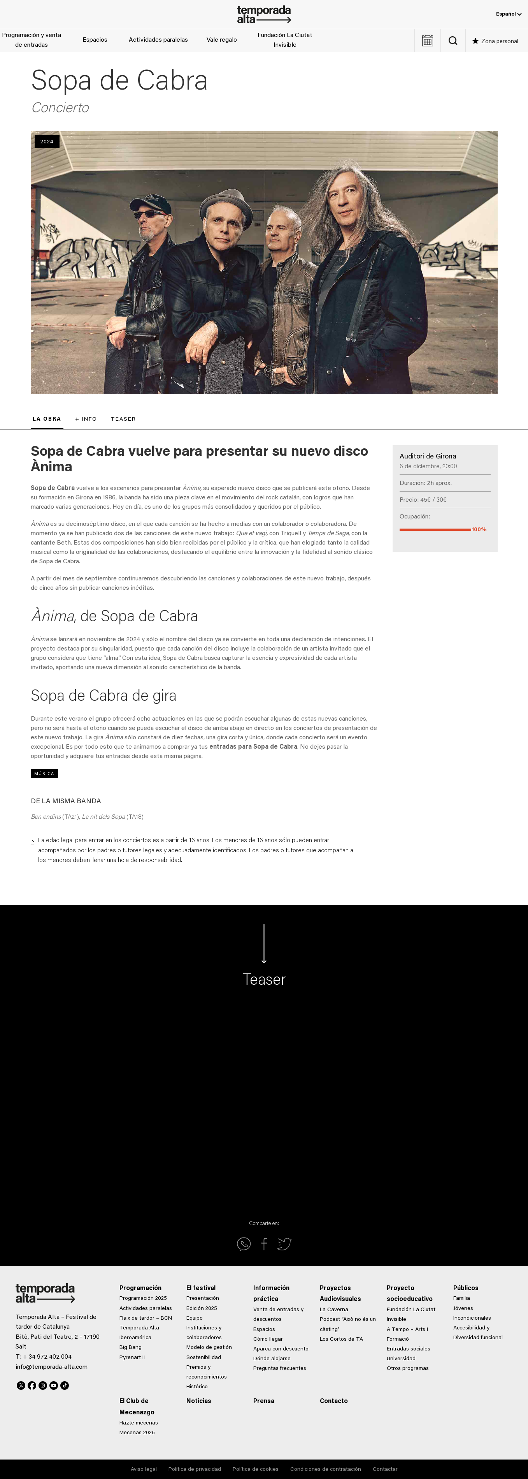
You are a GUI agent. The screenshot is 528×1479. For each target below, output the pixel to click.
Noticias (198, 1401)
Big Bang (130, 1347)
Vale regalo (222, 40)
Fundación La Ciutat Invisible (285, 40)
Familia (461, 1298)
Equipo (194, 1318)
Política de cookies (256, 1469)
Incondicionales (472, 1318)
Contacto (334, 1401)
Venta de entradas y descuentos (278, 1314)
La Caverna (334, 1310)
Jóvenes (463, 1309)
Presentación (202, 1298)
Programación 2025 (143, 1298)
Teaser (123, 419)
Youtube (53, 1384)
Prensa (263, 1401)
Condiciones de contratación (325, 1469)
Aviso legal (144, 1469)
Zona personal (499, 42)
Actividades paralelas (158, 40)
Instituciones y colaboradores (204, 1333)
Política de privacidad (194, 1469)
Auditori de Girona (428, 456)
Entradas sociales (408, 1349)
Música (44, 774)
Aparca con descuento (281, 1349)
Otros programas (408, 1368)
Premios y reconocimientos (206, 1372)
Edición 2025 (201, 1309)
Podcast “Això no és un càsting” (348, 1324)
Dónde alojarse (272, 1359)
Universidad (401, 1359)
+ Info (86, 419)
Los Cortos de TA (341, 1339)
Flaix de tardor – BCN (145, 1318)
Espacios (94, 40)
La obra (47, 419)
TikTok (64, 1384)
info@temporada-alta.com (52, 1367)
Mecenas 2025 (137, 1433)
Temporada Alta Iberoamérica (139, 1333)
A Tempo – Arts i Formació (407, 1334)
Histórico (197, 1387)
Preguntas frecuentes (279, 1368)
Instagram (43, 1384)
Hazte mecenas (138, 1423)
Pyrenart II (132, 1358)
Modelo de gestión (209, 1347)
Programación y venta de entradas (31, 40)
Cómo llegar (268, 1339)
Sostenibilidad (203, 1358)
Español (509, 14)
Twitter (21, 1384)
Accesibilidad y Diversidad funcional (478, 1333)
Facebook (32, 1384)
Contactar (385, 1469)
